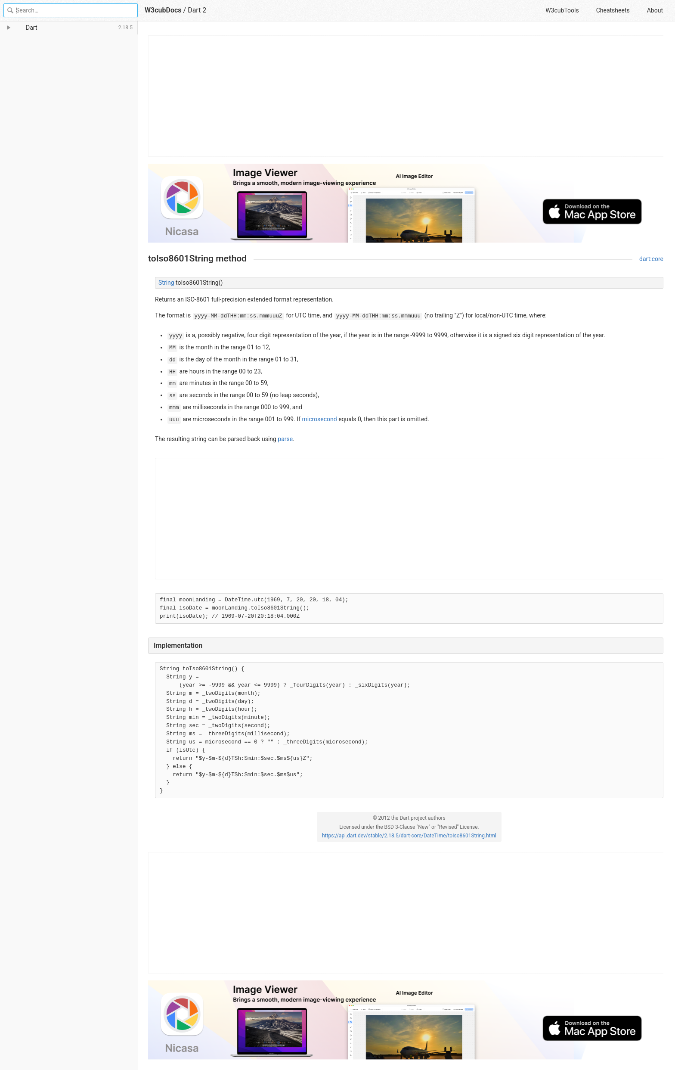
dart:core (651, 258)
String (166, 282)
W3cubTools (562, 10)
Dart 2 (197, 10)
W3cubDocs (163, 10)
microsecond (319, 419)
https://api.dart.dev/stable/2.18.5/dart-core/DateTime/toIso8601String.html (409, 836)
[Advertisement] (406, 96)
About (655, 10)
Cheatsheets (613, 10)
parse (285, 438)
